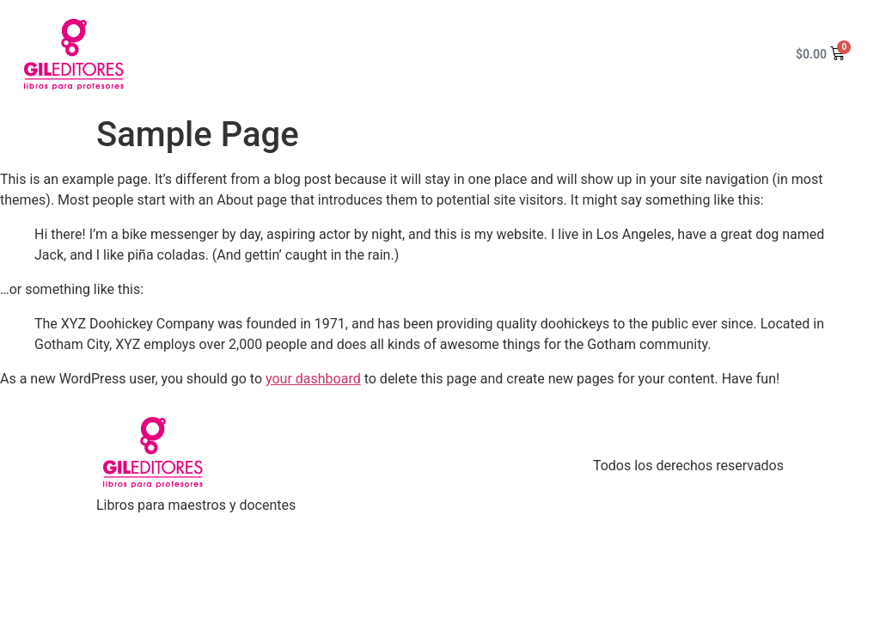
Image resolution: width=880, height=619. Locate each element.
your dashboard (313, 379)
